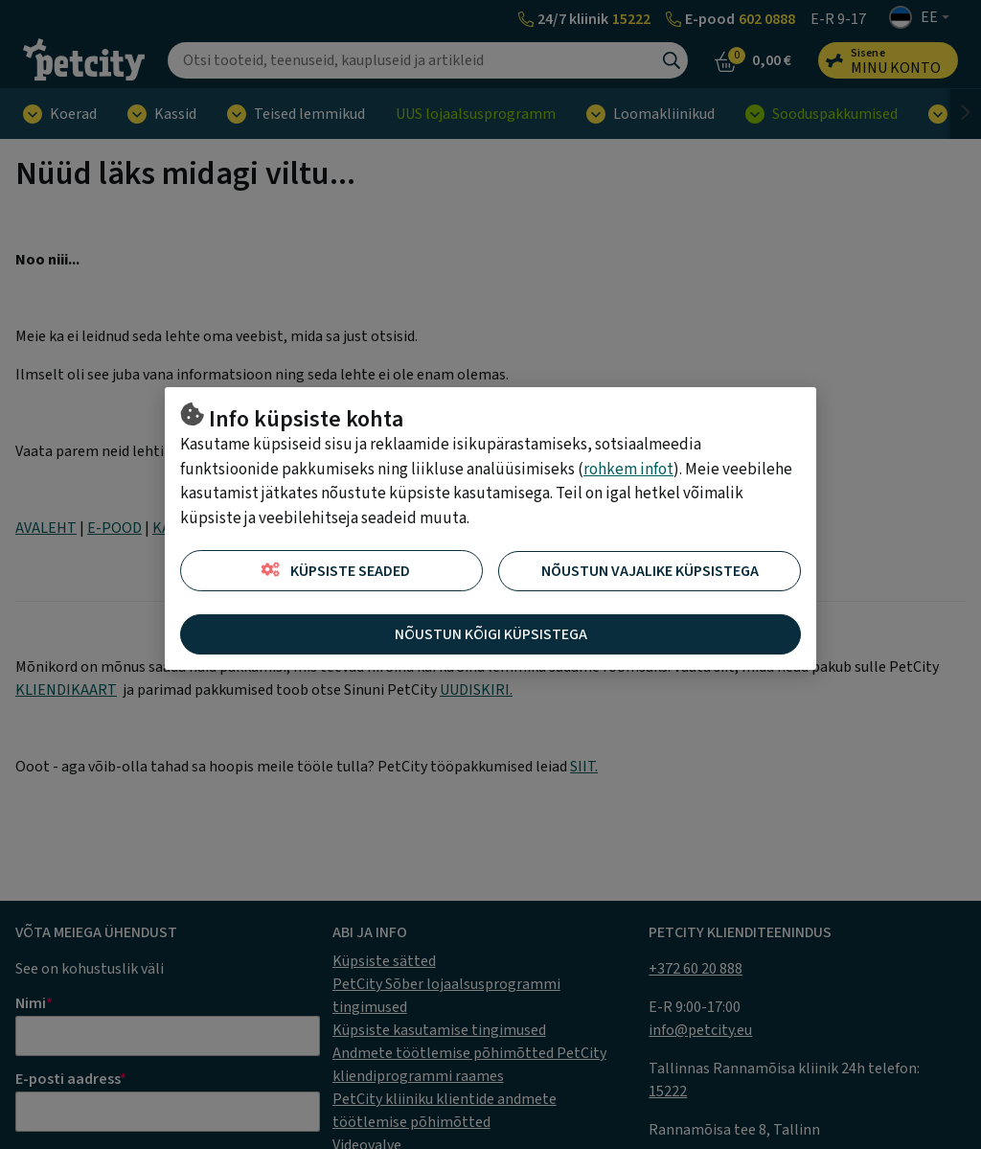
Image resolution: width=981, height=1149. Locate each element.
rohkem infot (628, 469)
